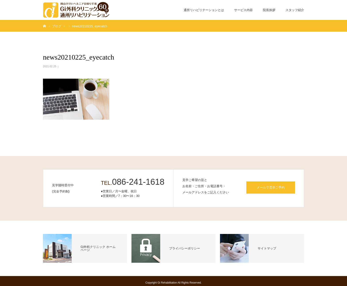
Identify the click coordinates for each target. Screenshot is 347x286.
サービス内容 (243, 10)
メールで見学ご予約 (271, 187)
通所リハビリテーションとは (204, 10)
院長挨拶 (269, 10)
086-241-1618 (138, 182)
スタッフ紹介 (294, 10)
